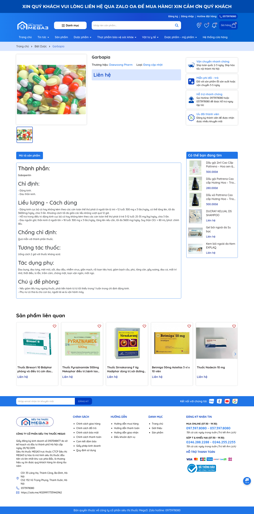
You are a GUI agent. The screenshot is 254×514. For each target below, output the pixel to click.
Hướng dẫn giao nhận (126, 432)
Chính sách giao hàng (88, 423)
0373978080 (227, 16)
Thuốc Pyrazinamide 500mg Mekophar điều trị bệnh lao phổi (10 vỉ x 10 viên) (80, 369)
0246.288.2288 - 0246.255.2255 (210, 442)
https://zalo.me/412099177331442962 (41, 492)
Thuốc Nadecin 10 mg (211, 367)
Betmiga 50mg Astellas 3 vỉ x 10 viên (171, 369)
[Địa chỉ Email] (54, 401)
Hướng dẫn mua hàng (126, 423)
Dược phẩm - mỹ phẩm (179, 37)
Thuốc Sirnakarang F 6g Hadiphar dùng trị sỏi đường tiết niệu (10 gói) (125, 369)
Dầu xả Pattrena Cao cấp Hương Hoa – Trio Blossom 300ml (220, 197)
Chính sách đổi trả (86, 428)
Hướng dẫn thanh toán (126, 428)
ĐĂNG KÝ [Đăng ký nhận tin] (83, 401)
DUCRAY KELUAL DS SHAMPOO (219, 213)
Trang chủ (25, 37)
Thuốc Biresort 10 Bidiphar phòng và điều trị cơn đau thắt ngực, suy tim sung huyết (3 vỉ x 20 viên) (36, 369)
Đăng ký (173, 16)
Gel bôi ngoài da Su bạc (218, 229)
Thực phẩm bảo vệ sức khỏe (115, 37)
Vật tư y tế (149, 37)
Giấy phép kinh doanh (88, 445)
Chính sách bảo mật (87, 432)
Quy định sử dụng (86, 450)
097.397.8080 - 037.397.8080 (208, 428)
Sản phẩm (61, 37)
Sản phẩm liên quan (40, 315)
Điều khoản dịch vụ (124, 437)
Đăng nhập (187, 16)
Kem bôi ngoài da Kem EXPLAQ (220, 245)
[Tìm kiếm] (176, 25)
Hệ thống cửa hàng (215, 37)
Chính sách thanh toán (88, 437)
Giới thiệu (157, 428)
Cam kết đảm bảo (86, 441)
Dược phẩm (81, 37)
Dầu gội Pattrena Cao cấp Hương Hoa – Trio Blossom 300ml (220, 181)
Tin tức (42, 37)
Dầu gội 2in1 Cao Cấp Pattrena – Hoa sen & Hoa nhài (219, 164)
